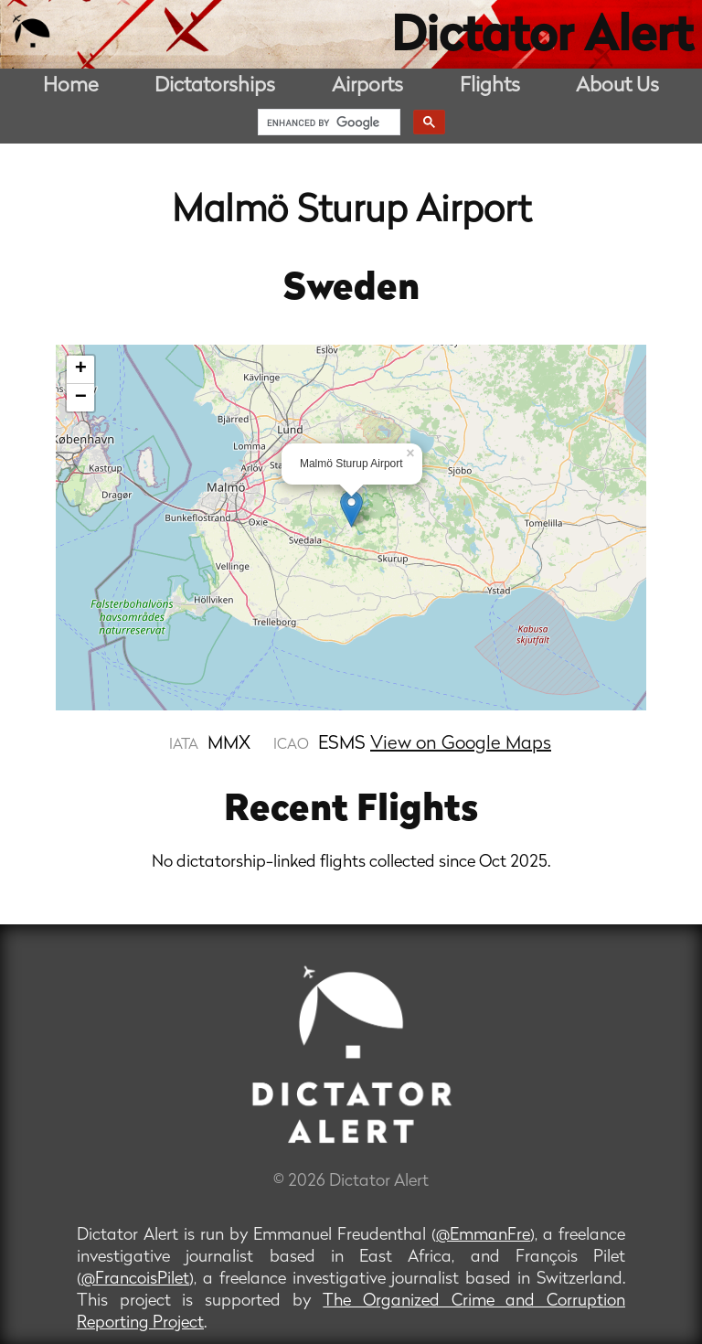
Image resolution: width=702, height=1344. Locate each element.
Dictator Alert (542, 38)
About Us (617, 86)
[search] (327, 122)
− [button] (81, 397)
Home (71, 86)
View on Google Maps (460, 744)
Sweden (351, 290)
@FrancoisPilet (135, 1279)
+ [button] (81, 369)
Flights (490, 86)
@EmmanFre (483, 1235)
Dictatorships (214, 86)
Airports (367, 86)
